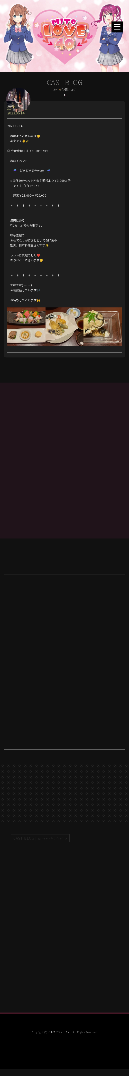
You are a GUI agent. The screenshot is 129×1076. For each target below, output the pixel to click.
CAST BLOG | (38, 838)
